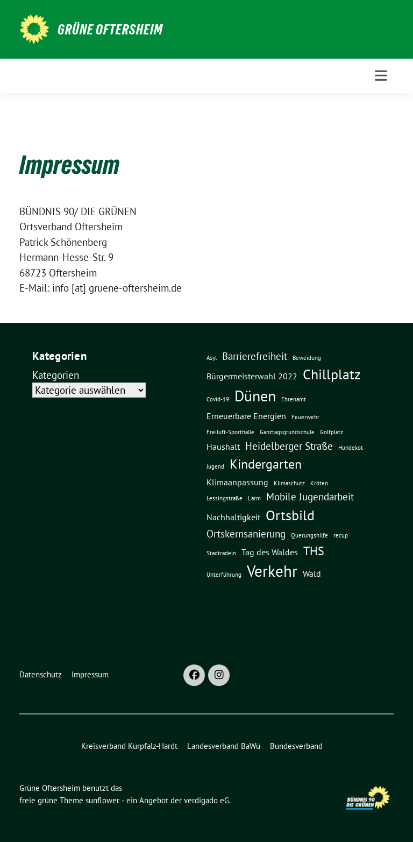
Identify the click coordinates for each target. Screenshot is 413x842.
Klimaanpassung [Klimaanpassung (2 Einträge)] (237, 482)
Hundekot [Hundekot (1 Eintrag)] (350, 447)
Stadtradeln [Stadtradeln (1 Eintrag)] (221, 553)
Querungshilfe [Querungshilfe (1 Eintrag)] (309, 535)
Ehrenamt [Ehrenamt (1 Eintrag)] (293, 399)
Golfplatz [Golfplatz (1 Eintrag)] (331, 432)
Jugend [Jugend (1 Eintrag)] (215, 466)
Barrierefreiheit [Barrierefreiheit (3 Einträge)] (254, 356)
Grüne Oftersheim (110, 30)
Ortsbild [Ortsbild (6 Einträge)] (290, 515)
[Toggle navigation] (381, 75)
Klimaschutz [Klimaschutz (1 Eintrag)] (289, 483)
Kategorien (55, 375)
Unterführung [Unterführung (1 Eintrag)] (223, 574)
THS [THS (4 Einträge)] (313, 550)
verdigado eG (206, 800)
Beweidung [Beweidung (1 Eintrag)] (307, 358)
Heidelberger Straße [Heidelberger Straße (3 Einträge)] (289, 445)
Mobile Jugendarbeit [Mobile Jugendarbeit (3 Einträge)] (310, 496)
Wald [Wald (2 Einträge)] (312, 573)
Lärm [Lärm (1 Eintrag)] (254, 498)
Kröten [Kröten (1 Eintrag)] (319, 483)
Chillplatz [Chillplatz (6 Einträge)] (332, 374)
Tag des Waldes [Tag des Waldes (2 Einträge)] (269, 552)
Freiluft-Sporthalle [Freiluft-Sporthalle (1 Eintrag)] (230, 432)
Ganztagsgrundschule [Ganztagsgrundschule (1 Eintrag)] (287, 432)
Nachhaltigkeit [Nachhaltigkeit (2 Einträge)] (233, 517)
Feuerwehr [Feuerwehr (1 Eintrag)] (305, 417)
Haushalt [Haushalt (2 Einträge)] (223, 446)
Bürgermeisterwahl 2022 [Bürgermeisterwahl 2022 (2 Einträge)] (251, 376)
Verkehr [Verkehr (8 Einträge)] (272, 571)
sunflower (102, 800)
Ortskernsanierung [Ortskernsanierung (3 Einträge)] (246, 533)
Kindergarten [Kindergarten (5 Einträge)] (266, 463)
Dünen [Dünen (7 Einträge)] (255, 396)
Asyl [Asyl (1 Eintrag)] (211, 358)
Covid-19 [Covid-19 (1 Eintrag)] (217, 399)
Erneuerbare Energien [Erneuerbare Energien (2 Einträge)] (246, 416)
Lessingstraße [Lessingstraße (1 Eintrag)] (224, 498)
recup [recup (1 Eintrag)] (340, 535)
